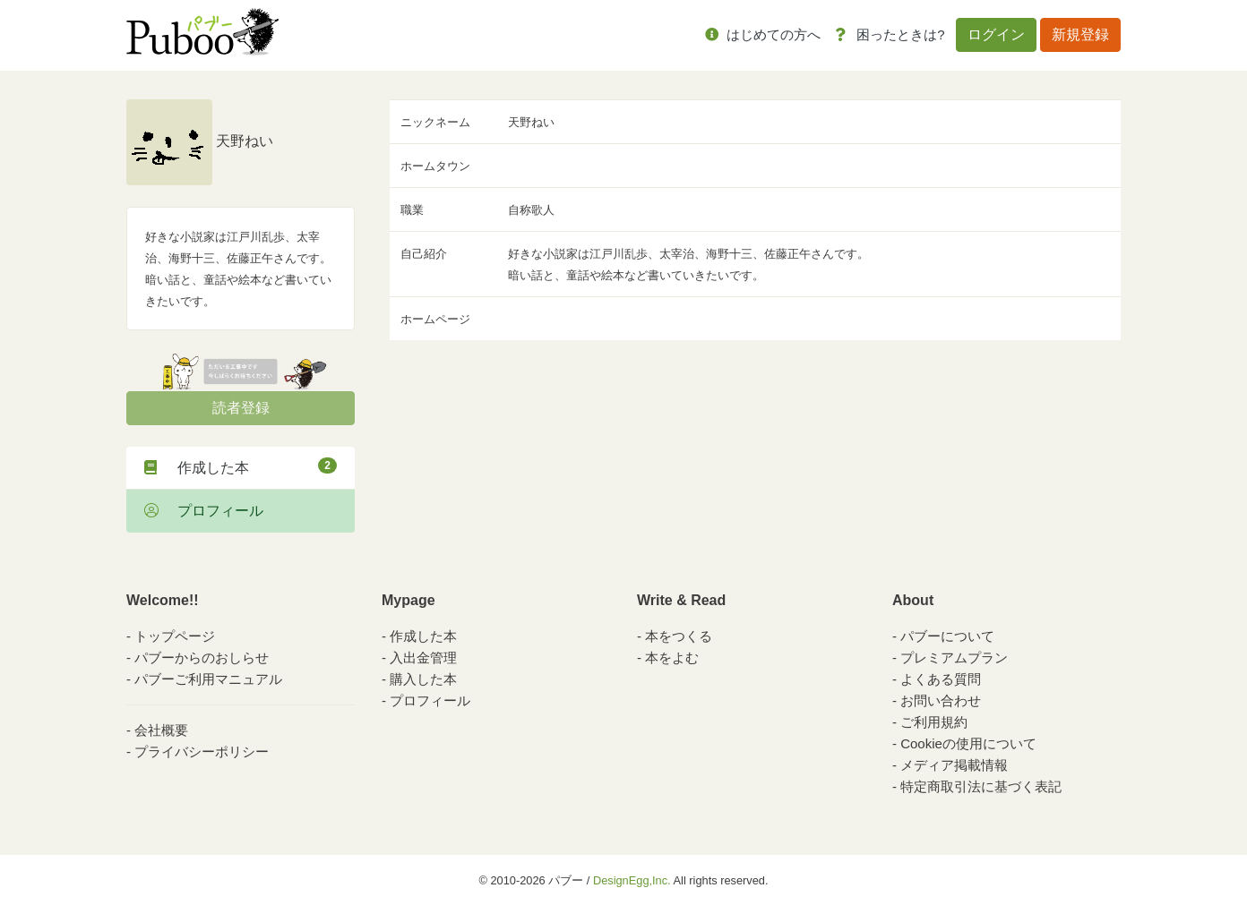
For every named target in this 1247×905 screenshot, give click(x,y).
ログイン (996, 34)
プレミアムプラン (954, 657)
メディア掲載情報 (954, 765)
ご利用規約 (934, 722)
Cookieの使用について (968, 743)
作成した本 (240, 466)
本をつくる (678, 636)
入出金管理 (423, 657)
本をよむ (672, 657)
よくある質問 (940, 679)
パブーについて (947, 636)
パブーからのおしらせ (201, 657)
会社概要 (161, 730)
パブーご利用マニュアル (208, 679)
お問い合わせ (940, 700)
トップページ (174, 636)
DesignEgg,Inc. (632, 880)
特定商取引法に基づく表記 (981, 786)
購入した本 (423, 679)
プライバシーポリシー (201, 751)
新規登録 (1080, 34)
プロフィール (203, 510)
